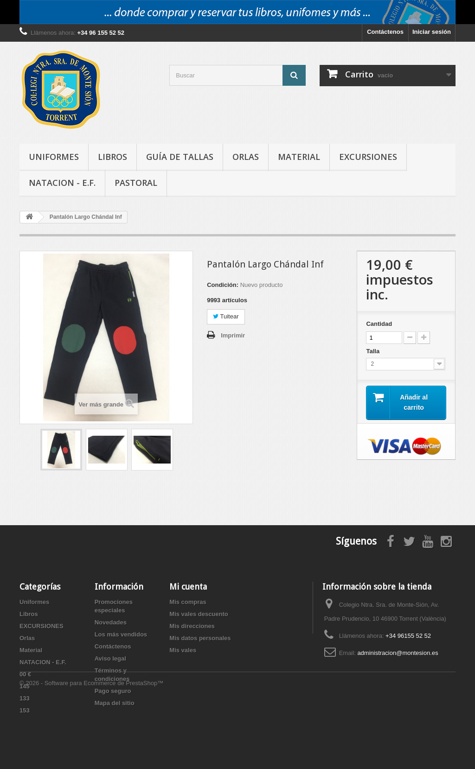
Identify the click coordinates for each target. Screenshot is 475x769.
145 (24, 686)
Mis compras (187, 601)
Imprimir (233, 335)
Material (299, 156)
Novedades (111, 622)
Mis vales (182, 650)
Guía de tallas (179, 156)
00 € (25, 674)
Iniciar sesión (431, 31)
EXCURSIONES (368, 156)
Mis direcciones (192, 626)
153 (24, 710)
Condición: (222, 284)
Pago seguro (113, 690)
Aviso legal (110, 658)
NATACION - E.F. (62, 182)
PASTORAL (136, 182)
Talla (373, 351)
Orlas (245, 156)
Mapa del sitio (115, 702)
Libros (112, 156)
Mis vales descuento (198, 613)
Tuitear (225, 316)
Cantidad (379, 323)
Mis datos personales (200, 638)
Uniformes (54, 156)
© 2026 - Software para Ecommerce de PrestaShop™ (91, 743)
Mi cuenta (188, 586)
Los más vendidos (121, 634)
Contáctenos (385, 31)
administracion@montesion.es (397, 652)
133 (24, 698)
